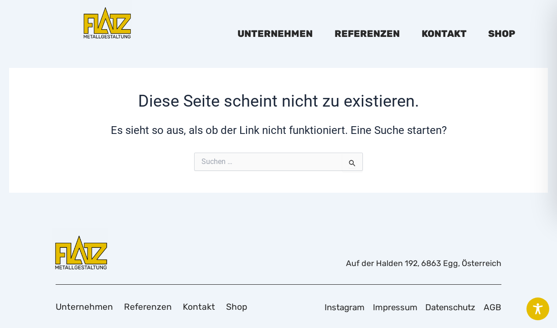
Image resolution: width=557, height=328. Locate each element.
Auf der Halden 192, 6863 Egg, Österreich (416, 262)
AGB (492, 307)
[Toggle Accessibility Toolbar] (538, 309)
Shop (501, 33)
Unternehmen (275, 33)
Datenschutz (446, 307)
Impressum (385, 307)
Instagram (330, 307)
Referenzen (367, 33)
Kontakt (444, 33)
